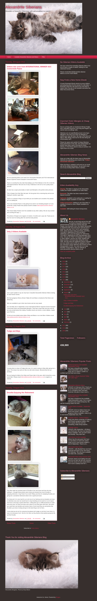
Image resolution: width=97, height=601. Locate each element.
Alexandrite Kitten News (75, 447)
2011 (64, 325)
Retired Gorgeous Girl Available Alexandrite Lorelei (77, 365)
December (67, 282)
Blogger (58, 597)
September (67, 290)
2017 (64, 266)
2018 (64, 264)
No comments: (37, 221)
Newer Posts (11, 523)
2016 (64, 269)
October (66, 287)
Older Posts (52, 523)
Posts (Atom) (35, 528)
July (65, 309)
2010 (64, 328)
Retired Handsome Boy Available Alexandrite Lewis (78, 395)
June (65, 311)
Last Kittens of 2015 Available (77, 437)
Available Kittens (73, 427)
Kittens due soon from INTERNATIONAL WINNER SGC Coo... (74, 296)
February (67, 322)
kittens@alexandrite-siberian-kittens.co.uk (18, 317)
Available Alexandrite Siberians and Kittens (26, 57)
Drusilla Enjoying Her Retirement (20, 393)
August (66, 292)
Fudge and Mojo (13, 331)
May (65, 314)
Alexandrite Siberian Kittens (76, 385)
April (65, 317)
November (67, 284)
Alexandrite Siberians (23, 7)
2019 (64, 261)
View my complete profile (67, 251)
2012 (64, 279)
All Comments (66, 478)
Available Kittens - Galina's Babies (78, 418)
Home (9, 57)
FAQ (43, 57)
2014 (64, 274)
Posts (63, 475)
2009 (64, 330)
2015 (64, 272)
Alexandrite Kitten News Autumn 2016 (79, 457)
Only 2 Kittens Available (17, 232)
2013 (64, 277)
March (66, 319)
